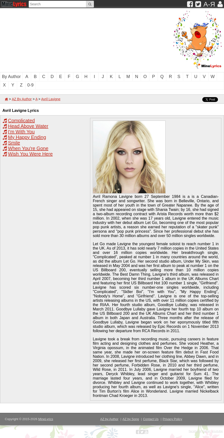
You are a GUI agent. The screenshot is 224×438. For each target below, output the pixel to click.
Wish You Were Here (30, 154)
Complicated (21, 120)
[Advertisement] (64, 39)
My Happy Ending (27, 137)
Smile (14, 142)
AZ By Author (22, 99)
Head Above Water (28, 126)
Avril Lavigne (50, 99)
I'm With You (21, 131)
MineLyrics (45, 419)
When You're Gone (28, 148)
